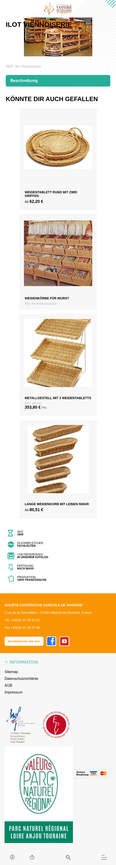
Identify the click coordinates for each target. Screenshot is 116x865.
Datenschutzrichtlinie (21, 679)
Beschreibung (24, 80)
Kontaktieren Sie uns (24, 641)
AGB (8, 685)
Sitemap (11, 672)
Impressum (14, 692)
